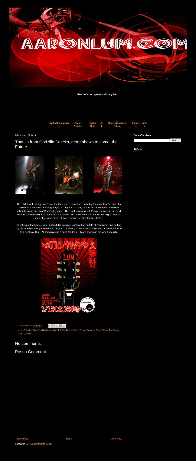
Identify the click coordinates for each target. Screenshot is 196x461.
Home (69, 438)
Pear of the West (87, 330)
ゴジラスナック (24, 333)
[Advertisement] (98, 106)
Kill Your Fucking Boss (68, 330)
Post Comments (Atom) (40, 444)
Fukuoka (27, 330)
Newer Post (22, 438)
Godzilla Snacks (44, 330)
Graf (55, 330)
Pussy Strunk (102, 330)
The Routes (114, 330)
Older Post (116, 438)
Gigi (34, 330)
